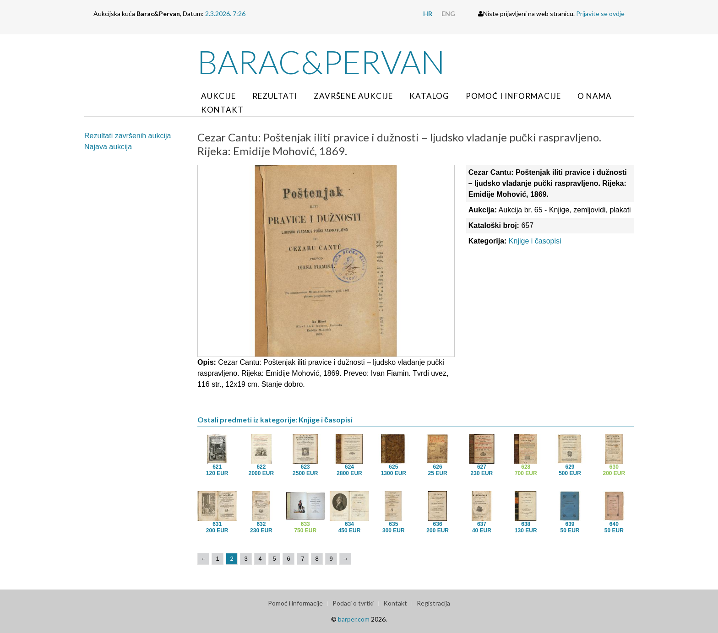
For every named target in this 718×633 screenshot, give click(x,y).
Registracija (433, 603)
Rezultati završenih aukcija (127, 136)
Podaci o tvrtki (353, 603)
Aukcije (218, 96)
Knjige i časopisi (535, 241)
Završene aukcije (353, 96)
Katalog (429, 96)
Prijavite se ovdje (600, 13)
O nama (594, 96)
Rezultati (274, 96)
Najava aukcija (108, 147)
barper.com (354, 619)
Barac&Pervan (321, 62)
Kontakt (222, 109)
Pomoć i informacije (513, 96)
